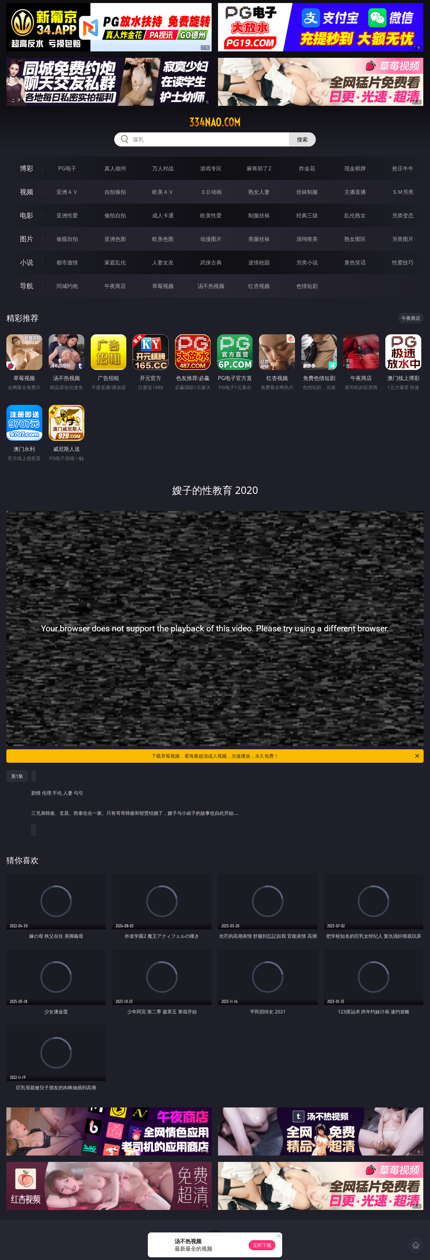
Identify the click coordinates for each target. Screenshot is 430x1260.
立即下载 (262, 1245)
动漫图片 (211, 239)
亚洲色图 (115, 239)
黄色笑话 (355, 262)
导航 (26, 285)
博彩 (26, 168)
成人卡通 (163, 215)
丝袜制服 (307, 192)
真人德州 (115, 168)
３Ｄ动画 (211, 192)
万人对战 (163, 168)
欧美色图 (163, 239)
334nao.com (215, 122)
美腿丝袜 (259, 239)
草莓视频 (163, 286)
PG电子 (67, 168)
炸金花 (307, 168)
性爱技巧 (403, 262)
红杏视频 (259, 286)
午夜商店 (115, 286)
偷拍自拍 (115, 215)
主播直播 (355, 192)
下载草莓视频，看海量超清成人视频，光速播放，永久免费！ (286, 756)
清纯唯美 (307, 239)
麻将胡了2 (259, 168)
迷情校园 (259, 262)
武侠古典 (211, 262)
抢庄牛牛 (403, 168)
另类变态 (403, 215)
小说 (26, 262)
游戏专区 (211, 168)
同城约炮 (67, 286)
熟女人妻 (259, 192)
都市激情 (67, 262)
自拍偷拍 (115, 192)
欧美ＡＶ (163, 192)
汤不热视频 (211, 286)
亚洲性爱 (67, 215)
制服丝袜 (259, 215)
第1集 (17, 776)
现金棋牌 (355, 168)
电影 (26, 215)
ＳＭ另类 (403, 192)
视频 (26, 191)
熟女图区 (355, 239)
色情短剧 (307, 286)
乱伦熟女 (355, 215)
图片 (26, 238)
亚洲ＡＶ (67, 192)
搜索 (302, 139)
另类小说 (307, 262)
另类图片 (403, 239)
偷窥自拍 (67, 239)
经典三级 (307, 215)
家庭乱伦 (115, 262)
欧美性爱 (211, 215)
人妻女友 (163, 262)
